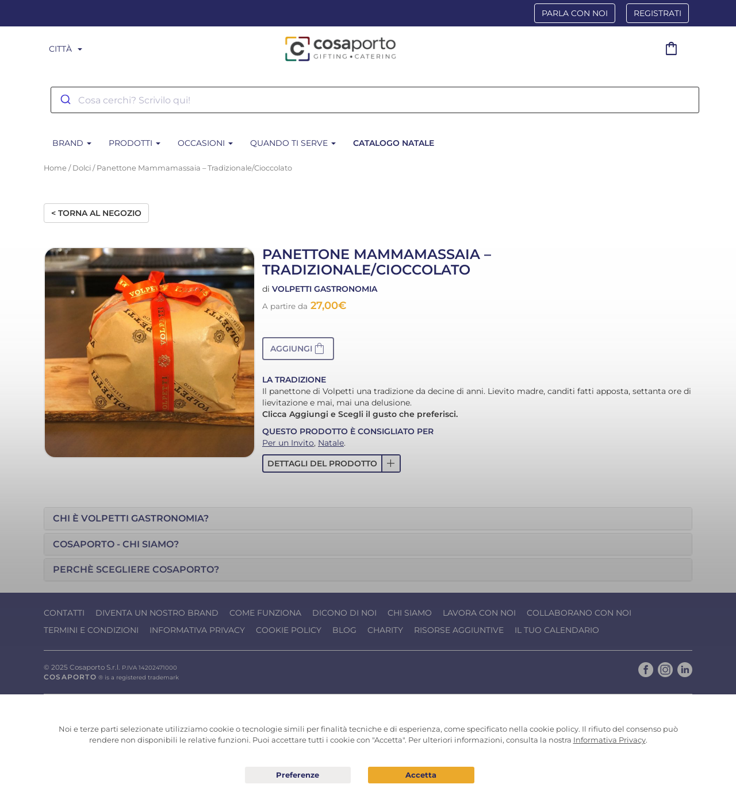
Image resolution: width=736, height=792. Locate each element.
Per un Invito (288, 443)
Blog (344, 630)
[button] (298, 348)
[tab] (368, 519)
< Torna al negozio (96, 213)
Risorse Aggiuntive (459, 630)
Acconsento (421, 775)
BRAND (71, 143)
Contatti (64, 613)
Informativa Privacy (197, 630)
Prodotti (134, 143)
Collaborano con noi (579, 613)
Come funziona (265, 613)
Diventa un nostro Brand (156, 613)
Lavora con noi (479, 613)
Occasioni (205, 143)
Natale (331, 443)
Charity (385, 630)
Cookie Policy (288, 630)
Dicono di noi (344, 613)
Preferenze (298, 775)
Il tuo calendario (557, 630)
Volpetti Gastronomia (324, 289)
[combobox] (375, 100)
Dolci (81, 168)
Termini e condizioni (91, 630)
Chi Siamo (410, 613)
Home (55, 168)
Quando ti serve (293, 143)
